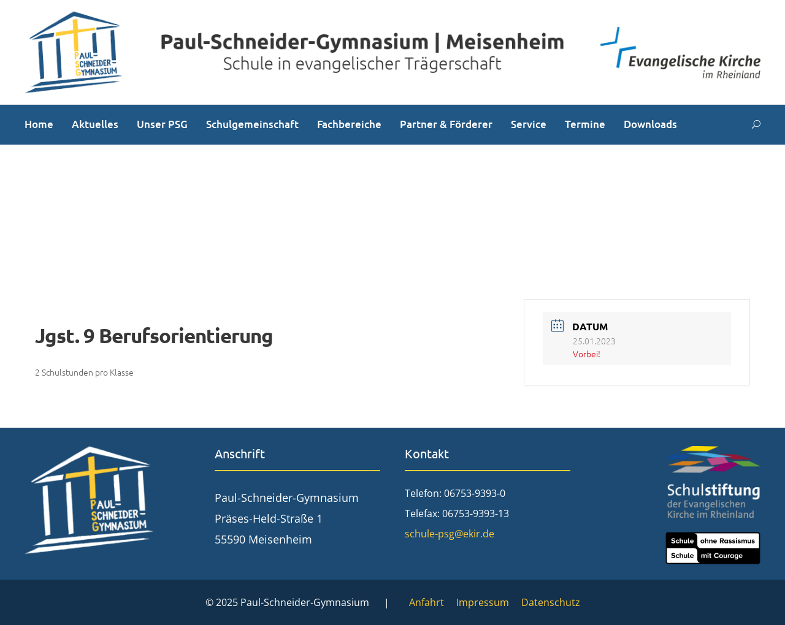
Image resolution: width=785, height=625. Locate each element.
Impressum (482, 602)
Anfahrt (426, 602)
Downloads (650, 124)
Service (528, 124)
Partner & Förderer (446, 124)
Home (39, 124)
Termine (585, 124)
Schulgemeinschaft (252, 124)
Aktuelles (95, 124)
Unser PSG (162, 124)
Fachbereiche (349, 124)
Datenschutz (550, 602)
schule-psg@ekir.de (449, 533)
